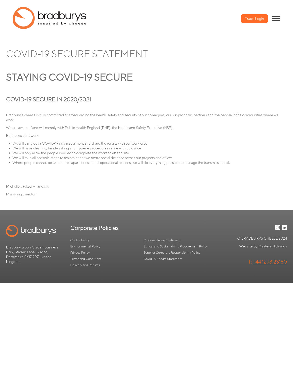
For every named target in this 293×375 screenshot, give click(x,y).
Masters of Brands (272, 246)
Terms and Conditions (86, 259)
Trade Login (254, 18)
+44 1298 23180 (270, 262)
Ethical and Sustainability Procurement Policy (175, 246)
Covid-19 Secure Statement (162, 259)
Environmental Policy (85, 246)
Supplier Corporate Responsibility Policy (171, 252)
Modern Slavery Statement (162, 240)
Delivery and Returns (85, 265)
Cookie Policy (80, 240)
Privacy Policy (80, 252)
